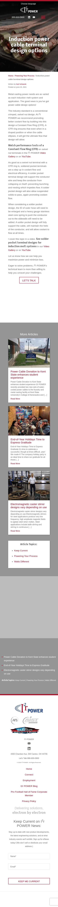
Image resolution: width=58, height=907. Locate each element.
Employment (29, 780)
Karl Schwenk (21, 84)
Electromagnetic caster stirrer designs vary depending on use (29, 506)
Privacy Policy (29, 801)
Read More (15, 399)
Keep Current (21, 550)
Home (10, 76)
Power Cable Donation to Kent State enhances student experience (28, 374)
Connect (29, 774)
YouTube (26, 156)
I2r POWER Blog (29, 786)
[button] (29, 280)
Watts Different (21, 561)
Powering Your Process (24, 76)
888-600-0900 (18, 17)
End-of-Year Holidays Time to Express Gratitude (27, 441)
